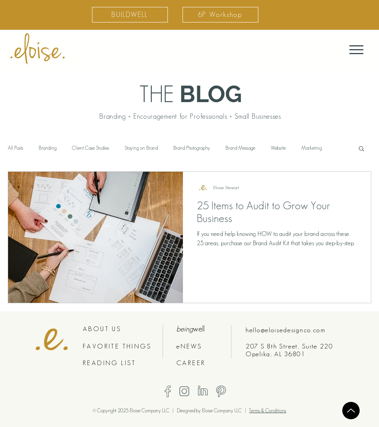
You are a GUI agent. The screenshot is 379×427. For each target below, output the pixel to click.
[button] (361, 149)
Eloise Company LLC (222, 410)
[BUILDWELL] (130, 14)
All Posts (15, 148)
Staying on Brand (141, 148)
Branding (47, 148)
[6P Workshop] (220, 14)
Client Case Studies (90, 148)
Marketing (311, 148)
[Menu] (356, 49)
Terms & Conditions (267, 410)
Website (278, 148)
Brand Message (240, 148)
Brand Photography (191, 148)
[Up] (351, 410)
